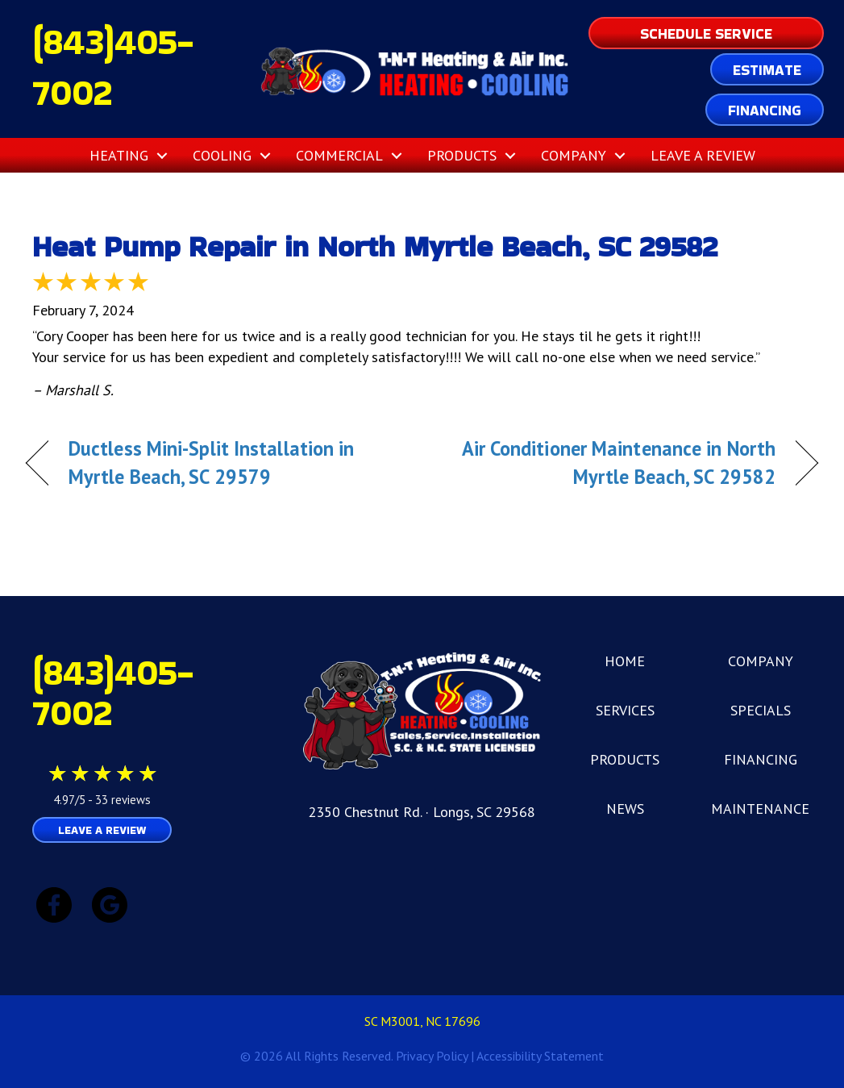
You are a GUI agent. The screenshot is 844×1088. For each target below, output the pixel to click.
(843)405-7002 (112, 692)
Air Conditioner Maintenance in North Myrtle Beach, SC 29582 (610, 463)
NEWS (625, 808)
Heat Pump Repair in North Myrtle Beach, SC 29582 (374, 246)
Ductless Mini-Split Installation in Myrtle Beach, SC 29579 (211, 463)
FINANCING (760, 759)
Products (462, 155)
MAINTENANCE (760, 808)
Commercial (339, 155)
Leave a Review (703, 155)
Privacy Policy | (436, 1056)
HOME (625, 661)
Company (573, 155)
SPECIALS (760, 710)
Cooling (222, 155)
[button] (162, 155)
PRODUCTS (624, 759)
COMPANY (760, 661)
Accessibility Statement (540, 1056)
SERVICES (625, 710)
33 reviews (123, 799)
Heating (118, 155)
